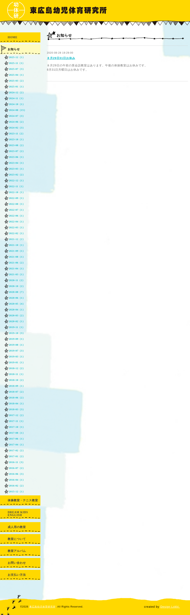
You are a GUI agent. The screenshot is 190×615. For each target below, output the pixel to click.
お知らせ (14, 49)
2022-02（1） (17, 233)
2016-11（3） (17, 462)
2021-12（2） (17, 239)
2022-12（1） (17, 180)
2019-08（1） (17, 344)
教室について (17, 539)
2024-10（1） (17, 104)
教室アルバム (17, 550)
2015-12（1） (17, 491)
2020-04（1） (17, 309)
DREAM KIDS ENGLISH (18, 514)
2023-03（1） (17, 168)
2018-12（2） (17, 368)
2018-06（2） (17, 397)
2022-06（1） (17, 215)
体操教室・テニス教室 (23, 500)
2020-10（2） (17, 286)
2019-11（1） (17, 327)
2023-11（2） (17, 133)
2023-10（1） (17, 139)
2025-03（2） (17, 80)
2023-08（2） (17, 145)
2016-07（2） (17, 468)
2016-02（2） (17, 485)
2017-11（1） (17, 421)
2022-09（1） (17, 198)
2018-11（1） (17, 374)
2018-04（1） (17, 403)
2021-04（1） (17, 268)
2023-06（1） (17, 157)
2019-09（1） (17, 339)
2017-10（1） (17, 427)
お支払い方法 (17, 574)
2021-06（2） (17, 262)
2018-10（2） (17, 380)
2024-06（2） (17, 121)
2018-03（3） (17, 409)
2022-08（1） (17, 204)
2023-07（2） (17, 151)
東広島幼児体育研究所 (42, 606)
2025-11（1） (17, 63)
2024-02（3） (17, 127)
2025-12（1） (17, 57)
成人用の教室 (17, 527)
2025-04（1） (17, 74)
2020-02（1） (17, 321)
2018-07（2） (17, 391)
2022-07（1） (17, 209)
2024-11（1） (17, 98)
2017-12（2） (17, 415)
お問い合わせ (17, 562)
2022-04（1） (17, 221)
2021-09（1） (17, 251)
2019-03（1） (17, 356)
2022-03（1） (17, 227)
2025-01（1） (17, 86)
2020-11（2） (17, 280)
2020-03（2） (17, 315)
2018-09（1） (17, 386)
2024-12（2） (17, 92)
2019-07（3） (17, 350)
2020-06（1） (17, 297)
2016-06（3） (17, 474)
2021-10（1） (17, 245)
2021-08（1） (17, 256)
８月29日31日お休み (61, 58)
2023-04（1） (17, 162)
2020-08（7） (17, 292)
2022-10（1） (17, 192)
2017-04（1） (17, 444)
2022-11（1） (17, 186)
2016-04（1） (17, 479)
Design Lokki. (170, 606)
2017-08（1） (17, 432)
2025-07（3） (17, 69)
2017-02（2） (17, 450)
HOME (12, 37)
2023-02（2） (17, 174)
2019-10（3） (17, 333)
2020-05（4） (17, 303)
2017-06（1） (17, 438)
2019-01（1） (17, 362)
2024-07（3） (17, 116)
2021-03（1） (17, 274)
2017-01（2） (17, 456)
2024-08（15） (17, 110)
